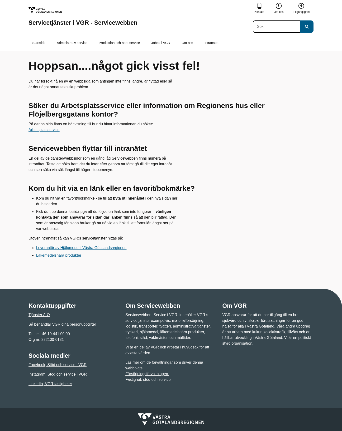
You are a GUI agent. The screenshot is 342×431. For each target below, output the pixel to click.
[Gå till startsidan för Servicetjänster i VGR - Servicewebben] (83, 16)
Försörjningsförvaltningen (147, 374)
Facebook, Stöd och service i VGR (57, 365)
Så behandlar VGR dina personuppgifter (62, 324)
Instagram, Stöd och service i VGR (57, 374)
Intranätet (211, 43)
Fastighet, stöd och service (148, 379)
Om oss (187, 43)
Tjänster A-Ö (39, 315)
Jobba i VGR (160, 43)
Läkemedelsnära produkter (58, 255)
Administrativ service (72, 43)
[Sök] (276, 26)
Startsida (38, 43)
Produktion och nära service (119, 43)
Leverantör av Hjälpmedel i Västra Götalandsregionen (81, 248)
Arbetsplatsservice (44, 130)
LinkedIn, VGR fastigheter (50, 384)
